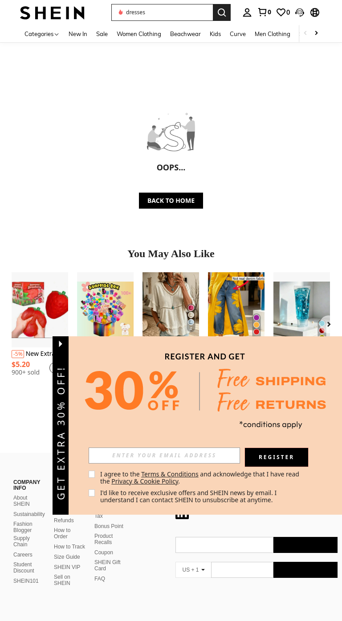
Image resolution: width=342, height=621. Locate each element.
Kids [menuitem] (215, 33)
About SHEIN (21, 501)
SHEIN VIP (67, 567)
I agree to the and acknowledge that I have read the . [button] (200, 477)
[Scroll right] (316, 33)
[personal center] (247, 12)
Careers (23, 555)
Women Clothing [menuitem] (139, 33)
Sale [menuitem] (102, 33)
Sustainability (29, 514)
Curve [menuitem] (238, 33)
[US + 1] (193, 570)
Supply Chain (21, 541)
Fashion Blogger (23, 527)
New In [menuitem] (78, 33)
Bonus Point (108, 526)
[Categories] (42, 33)
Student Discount (23, 567)
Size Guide (67, 557)
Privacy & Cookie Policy (144, 481)
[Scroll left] (305, 33)
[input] (164, 456)
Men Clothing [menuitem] (272, 33)
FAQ (99, 579)
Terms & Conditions (170, 474)
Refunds (64, 520)
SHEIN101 (26, 581)
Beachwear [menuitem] (185, 33)
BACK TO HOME (171, 200)
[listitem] (40, 331)
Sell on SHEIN (62, 580)
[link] (264, 12)
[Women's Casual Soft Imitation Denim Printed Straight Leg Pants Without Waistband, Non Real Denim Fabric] (236, 309)
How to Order (62, 533)
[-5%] (18, 354)
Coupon (103, 552)
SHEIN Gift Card (107, 565)
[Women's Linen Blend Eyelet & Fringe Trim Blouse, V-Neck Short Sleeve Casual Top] (170, 309)
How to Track (69, 547)
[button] (299, 12)
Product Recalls (103, 539)
